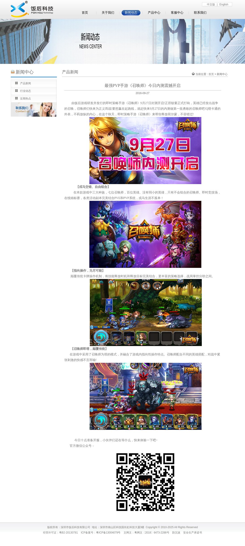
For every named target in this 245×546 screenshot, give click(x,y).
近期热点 (25, 98)
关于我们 (108, 12)
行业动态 (25, 90)
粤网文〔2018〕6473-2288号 (151, 532)
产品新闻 (25, 83)
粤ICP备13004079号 (108, 532)
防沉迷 (176, 532)
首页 (85, 12)
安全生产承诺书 (192, 532)
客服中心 (177, 12)
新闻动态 (131, 12)
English (223, 4)
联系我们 (200, 12)
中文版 (211, 4)
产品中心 (154, 12)
